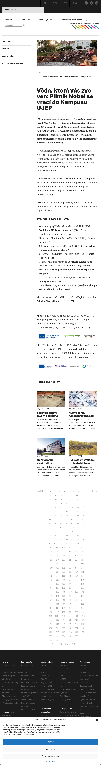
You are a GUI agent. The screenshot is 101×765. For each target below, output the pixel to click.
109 (70, 552)
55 (72, 519)
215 (57, 624)
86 (50, 540)
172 (51, 596)
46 (61, 515)
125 (57, 564)
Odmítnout (50, 749)
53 (61, 519)
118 (51, 560)
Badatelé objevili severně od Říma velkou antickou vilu (51, 415)
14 (77, 495)
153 (82, 580)
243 (83, 640)
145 (70, 576)
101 (57, 548)
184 (51, 604)
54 (67, 519)
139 (70, 572)
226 (50, 632)
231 (83, 632)
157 (70, 584)
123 (82, 560)
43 (84, 511)
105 (82, 548)
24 (56, 503)
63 (78, 523)
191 (57, 608)
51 (50, 519)
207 (83, 616)
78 (83, 532)
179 (57, 600)
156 (63, 584)
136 (51, 572)
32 (61, 507)
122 (76, 560)
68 (67, 528)
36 (83, 507)
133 (70, 568)
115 (70, 556)
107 (58, 552)
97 (73, 544)
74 (61, 532)
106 (51, 552)
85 (83, 536)
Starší (94, 491)
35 (78, 507)
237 (83, 636)
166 (51, 592)
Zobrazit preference (50, 756)
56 (78, 519)
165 (82, 588)
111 (83, 552)
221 (57, 628)
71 (84, 528)
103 (70, 548)
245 (60, 644)
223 (70, 628)
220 (50, 628)
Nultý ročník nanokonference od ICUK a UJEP (79, 415)
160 (51, 588)
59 (55, 523)
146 (76, 576)
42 (78, 511)
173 (57, 596)
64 (84, 523)
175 (70, 596)
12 (66, 495)
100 (51, 548)
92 (84, 540)
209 (57, 620)
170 (76, 592)
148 (51, 580)
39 (61, 511)
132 (63, 568)
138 (63, 572)
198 (63, 612)
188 (76, 604)
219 (82, 624)
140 (76, 572)
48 (73, 515)
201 (83, 612)
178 (51, 600)
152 (76, 580)
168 (64, 592)
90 (72, 540)
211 (70, 620)
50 (84, 515)
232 (50, 636)
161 (57, 588)
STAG (74, 3)
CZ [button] (45, 3)
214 (51, 624)
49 (78, 515)
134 (76, 568)
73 (56, 532)
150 (64, 580)
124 (51, 564)
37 (50, 511)
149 (57, 580)
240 (63, 640)
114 (64, 556)
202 (50, 616)
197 (57, 612)
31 (56, 507)
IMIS (64, 3)
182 (76, 600)
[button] (97, 720)
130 (51, 568)
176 (76, 596)
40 (67, 511)
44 (50, 515)
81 (61, 536)
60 (61, 523)
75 (67, 532)
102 (63, 548)
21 (77, 499)
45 (55, 515)
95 (61, 544)
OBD (55, 3)
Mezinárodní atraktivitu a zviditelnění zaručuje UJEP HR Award (50, 463)
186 (63, 604)
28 (78, 503)
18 (61, 499)
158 (76, 584)
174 (63, 596)
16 (51, 499)
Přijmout (50, 742)
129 (82, 564)
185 (57, 604)
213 (82, 620)
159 (82, 584)
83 (72, 536)
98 (78, 544)
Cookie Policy (50, 762)
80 (56, 536)
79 (50, 536)
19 (66, 499)
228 (63, 632)
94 (55, 544)
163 (70, 588)
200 (76, 612)
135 (82, 568)
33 (67, 507)
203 (56, 616)
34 (72, 507)
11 (61, 495)
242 (76, 640)
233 (57, 636)
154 (51, 584)
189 (82, 604)
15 (82, 495)
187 (70, 604)
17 (56, 499)
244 (53, 644)
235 (70, 636)
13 (71, 495)
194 (76, 608)
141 (82, 572)
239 (56, 640)
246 (66, 644)
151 (70, 580)
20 (72, 499)
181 (70, 600)
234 (63, 636)
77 (78, 532)
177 (82, 596)
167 (57, 592)
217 (70, 624)
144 (63, 576)
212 (76, 620)
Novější (40, 491)
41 (72, 511)
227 (57, 632)
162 (63, 588)
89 (67, 540)
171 (83, 592)
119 (57, 560)
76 (72, 532)
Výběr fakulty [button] (23, 10)
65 (50, 528)
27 (72, 503)
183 (82, 600)
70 (78, 528)
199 (70, 612)
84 (78, 536)
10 (56, 495)
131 (57, 568)
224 (76, 628)
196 (50, 612)
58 (50, 523)
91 (78, 540)
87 (56, 540)
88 (61, 540)
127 (70, 564)
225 (83, 628)
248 (80, 644)
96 (67, 544)
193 (70, 608)
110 (77, 552)
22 (83, 499)
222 (63, 628)
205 (70, 616)
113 (58, 556)
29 (84, 503)
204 (63, 616)
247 (73, 644)
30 (50, 507)
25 (61, 503)
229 (70, 632)
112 (52, 556)
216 (63, 624)
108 (64, 552)
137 (57, 572)
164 (76, 588)
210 (64, 620)
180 (64, 600)
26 (67, 503)
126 (63, 564)
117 (82, 556)
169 (70, 592)
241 (70, 640)
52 (55, 519)
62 (72, 523)
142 (51, 576)
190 (51, 608)
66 (56, 528)
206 (76, 616)
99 (84, 544)
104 (76, 548)
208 (51, 620)
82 (67, 536)
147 (82, 576)
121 (70, 560)
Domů (41, 73)
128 (76, 564)
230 (76, 632)
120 (63, 560)
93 (50, 544)
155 (57, 584)
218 (76, 624)
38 (55, 511)
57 (83, 519)
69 (73, 528)
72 (50, 532)
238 (50, 640)
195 (82, 608)
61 (67, 523)
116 (76, 556)
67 (61, 528)
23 (50, 503)
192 (63, 608)
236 (76, 636)
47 (67, 515)
